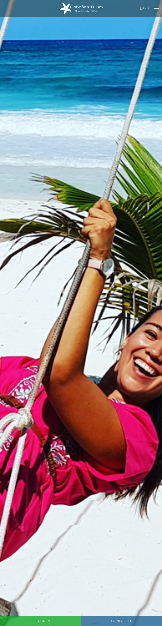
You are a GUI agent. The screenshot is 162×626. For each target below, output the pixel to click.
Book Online (40, 621)
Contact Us (121, 621)
